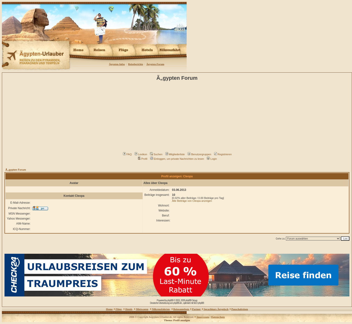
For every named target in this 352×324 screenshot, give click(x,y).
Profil (142, 158)
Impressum (203, 316)
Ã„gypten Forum (15, 169)
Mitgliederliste (175, 154)
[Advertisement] (178, 118)
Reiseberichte (135, 64)
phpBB (170, 300)
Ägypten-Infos (117, 64)
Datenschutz (218, 316)
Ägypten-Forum (155, 64)
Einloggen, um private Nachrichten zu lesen (177, 158)
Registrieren (223, 154)
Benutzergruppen (199, 154)
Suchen (156, 154)
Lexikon (141, 154)
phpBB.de (177, 303)
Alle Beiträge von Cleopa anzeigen (192, 200)
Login (212, 158)
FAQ (127, 154)
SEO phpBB (198, 303)
